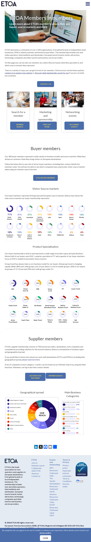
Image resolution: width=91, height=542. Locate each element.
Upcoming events (74, 126)
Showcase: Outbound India (54, 473)
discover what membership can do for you (52, 73)
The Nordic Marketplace (55, 481)
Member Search (19, 126)
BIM (51, 468)
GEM (52, 515)
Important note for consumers (67, 473)
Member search (38, 465)
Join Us (34, 463)
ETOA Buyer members (45, 178)
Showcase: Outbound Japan (54, 510)
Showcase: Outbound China (54, 499)
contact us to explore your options (18, 73)
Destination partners (35, 377)
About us (35, 473)
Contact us (45, 84)
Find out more (47, 126)
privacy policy (45, 533)
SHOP (52, 505)
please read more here (31, 359)
